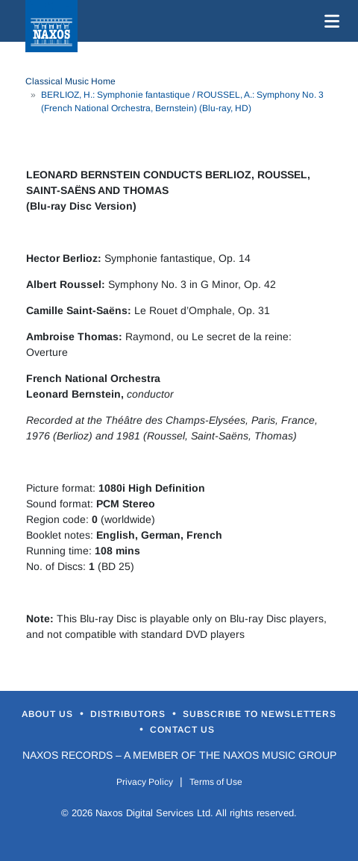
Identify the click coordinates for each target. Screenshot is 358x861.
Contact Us (182, 729)
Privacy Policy (144, 782)
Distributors (129, 714)
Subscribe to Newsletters (259, 714)
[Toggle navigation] (329, 21)
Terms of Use (215, 782)
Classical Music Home (70, 81)
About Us (49, 714)
